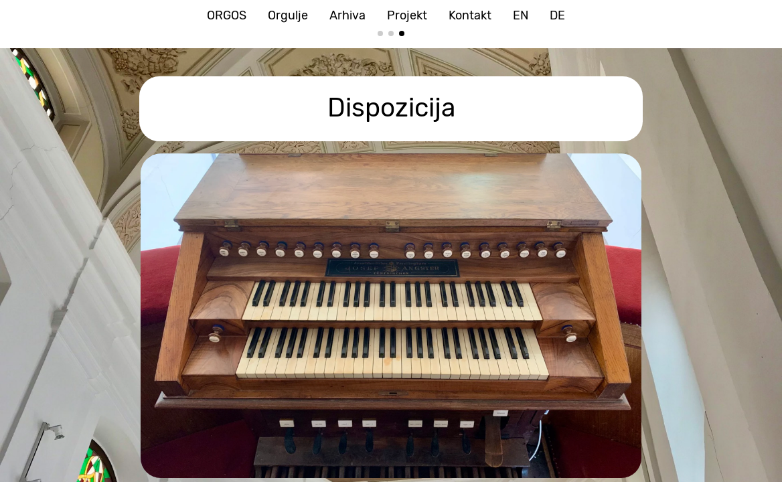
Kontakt (470, 15)
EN (520, 15)
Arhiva (347, 15)
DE (557, 15)
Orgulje (288, 15)
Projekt (407, 15)
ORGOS (226, 15)
